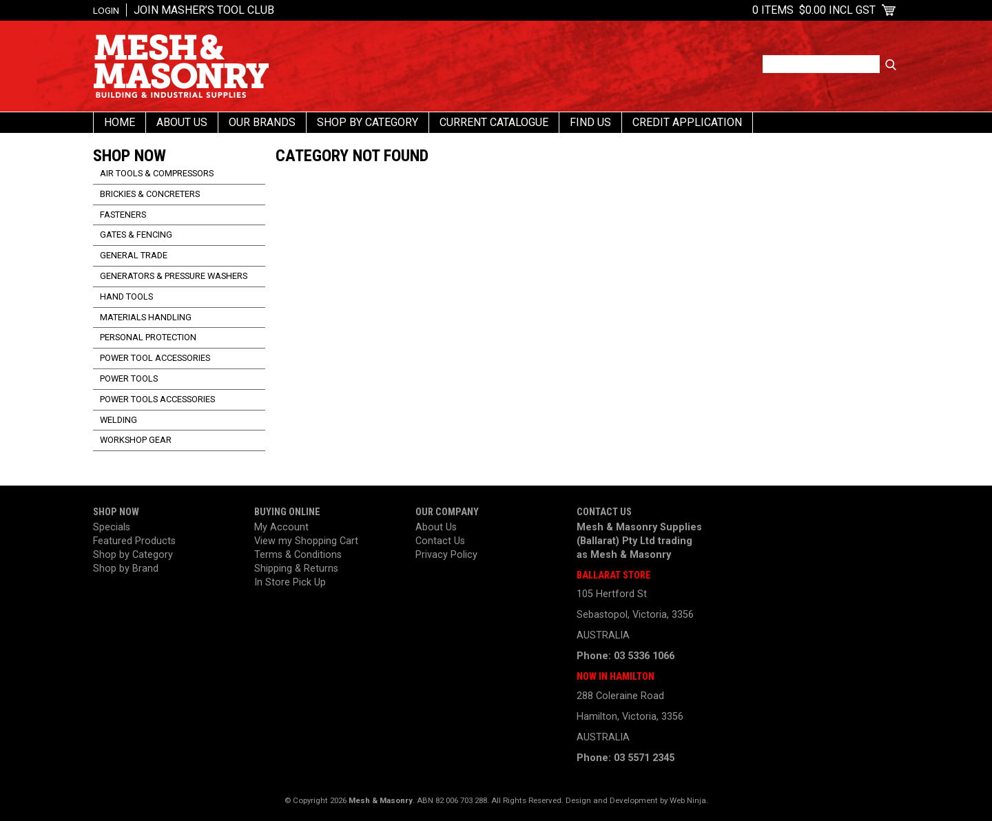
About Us (181, 122)
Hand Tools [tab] (126, 296)
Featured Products (134, 541)
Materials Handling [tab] (146, 317)
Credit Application (687, 122)
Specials (111, 527)
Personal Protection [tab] (148, 337)
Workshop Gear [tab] (136, 440)
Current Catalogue (494, 122)
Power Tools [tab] (129, 378)
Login (106, 10)
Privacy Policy (446, 555)
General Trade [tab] (133, 255)
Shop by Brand (125, 568)
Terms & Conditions (298, 555)
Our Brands (262, 122)
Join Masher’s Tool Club (204, 10)
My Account (281, 527)
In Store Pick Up (290, 582)
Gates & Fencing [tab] (136, 234)
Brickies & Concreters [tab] (150, 194)
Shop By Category (367, 122)
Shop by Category (133, 555)
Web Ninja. (689, 800)
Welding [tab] (118, 420)
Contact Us (440, 541)
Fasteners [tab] (123, 214)
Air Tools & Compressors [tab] (157, 173)
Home (119, 122)
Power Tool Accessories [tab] (155, 358)
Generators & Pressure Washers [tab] (173, 276)
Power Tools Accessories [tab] (157, 399)
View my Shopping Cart (306, 541)
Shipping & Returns (296, 568)
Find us (590, 122)
